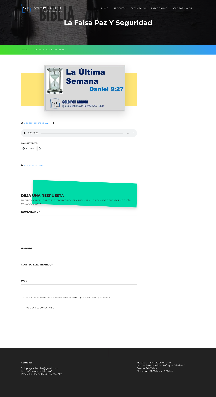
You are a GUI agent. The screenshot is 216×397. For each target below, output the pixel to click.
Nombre (27, 248)
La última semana (33, 165)
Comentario (30, 211)
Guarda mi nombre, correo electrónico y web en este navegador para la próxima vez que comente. (67, 297)
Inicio (104, 8)
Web (24, 281)
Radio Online (159, 8)
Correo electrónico (37, 264)
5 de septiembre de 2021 (36, 122)
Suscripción (138, 8)
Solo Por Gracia (182, 8)
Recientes (120, 8)
